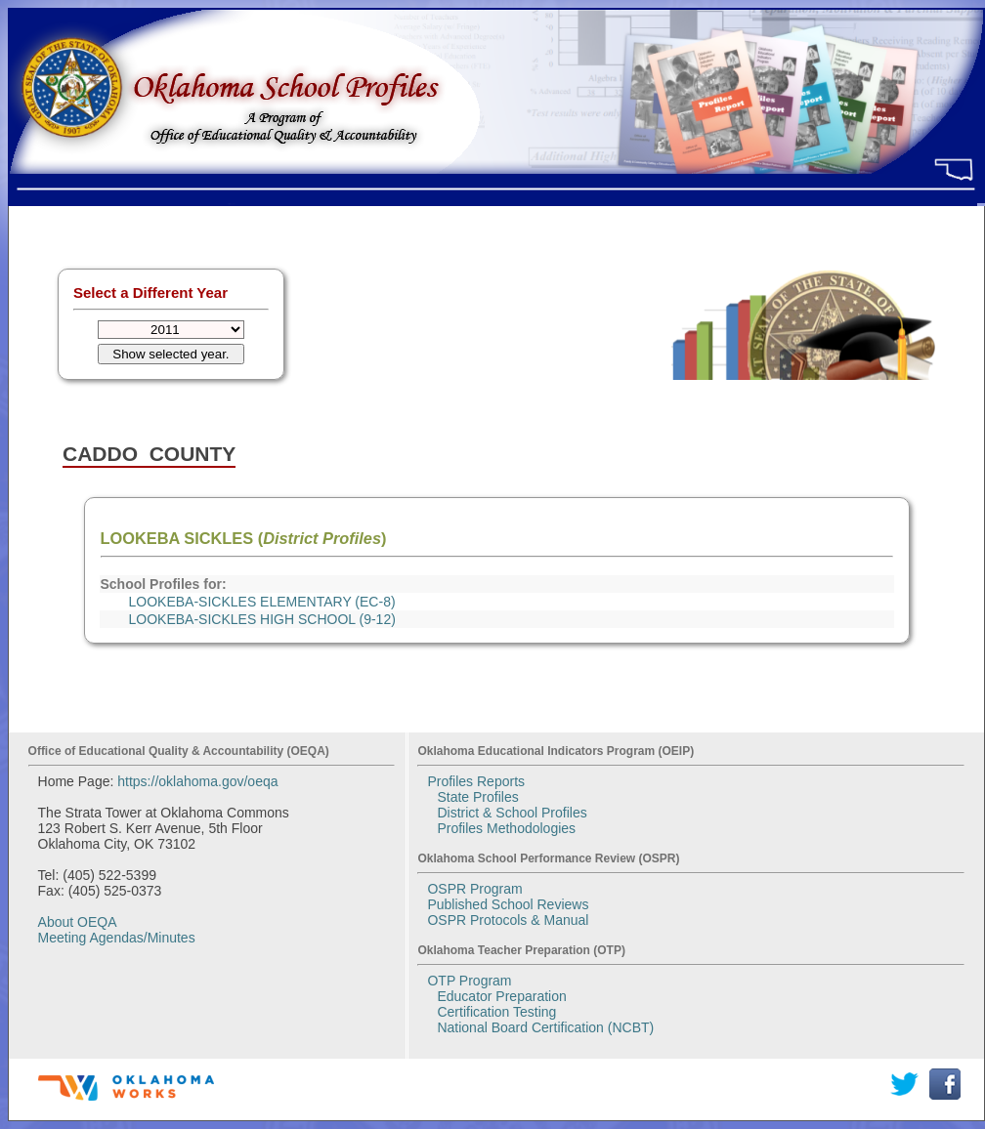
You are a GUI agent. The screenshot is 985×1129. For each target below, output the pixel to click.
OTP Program (469, 980)
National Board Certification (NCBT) (545, 1027)
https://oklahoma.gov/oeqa (197, 781)
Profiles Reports (476, 781)
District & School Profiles (511, 812)
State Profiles (477, 797)
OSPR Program (474, 889)
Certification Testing (496, 1012)
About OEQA (77, 922)
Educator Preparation (501, 996)
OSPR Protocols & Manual (507, 920)
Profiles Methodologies (506, 828)
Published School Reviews (507, 904)
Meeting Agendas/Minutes (116, 937)
